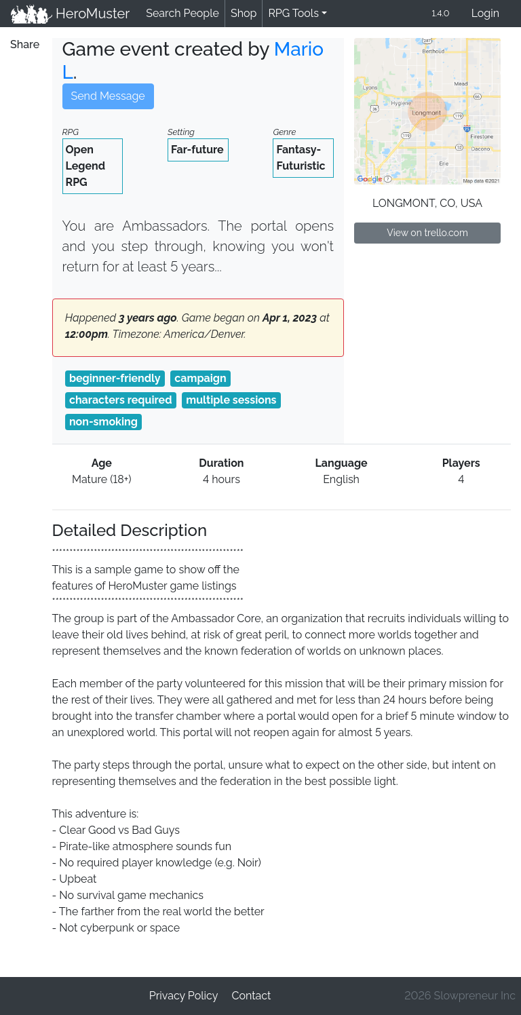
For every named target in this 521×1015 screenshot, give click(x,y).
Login (485, 13)
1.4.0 (440, 13)
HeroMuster (70, 13)
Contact (251, 995)
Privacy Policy (183, 995)
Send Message (108, 96)
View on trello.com (427, 232)
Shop (243, 13)
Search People (182, 13)
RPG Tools (293, 13)
